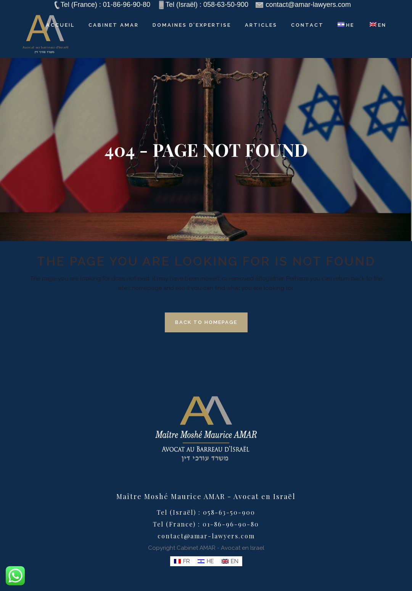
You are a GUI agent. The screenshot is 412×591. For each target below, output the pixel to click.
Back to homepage (206, 322)
